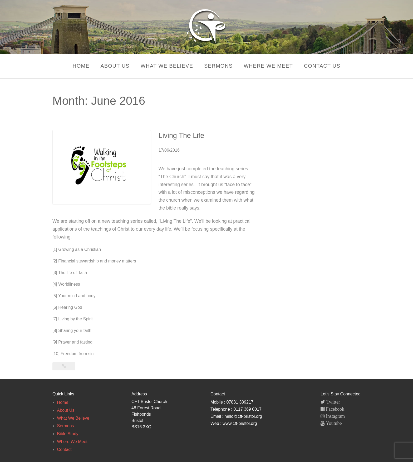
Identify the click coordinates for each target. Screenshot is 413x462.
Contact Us (324, 66)
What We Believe (166, 66)
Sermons (218, 66)
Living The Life (177, 136)
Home (78, 66)
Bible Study (67, 433)
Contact (64, 449)
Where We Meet (269, 66)
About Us (113, 66)
